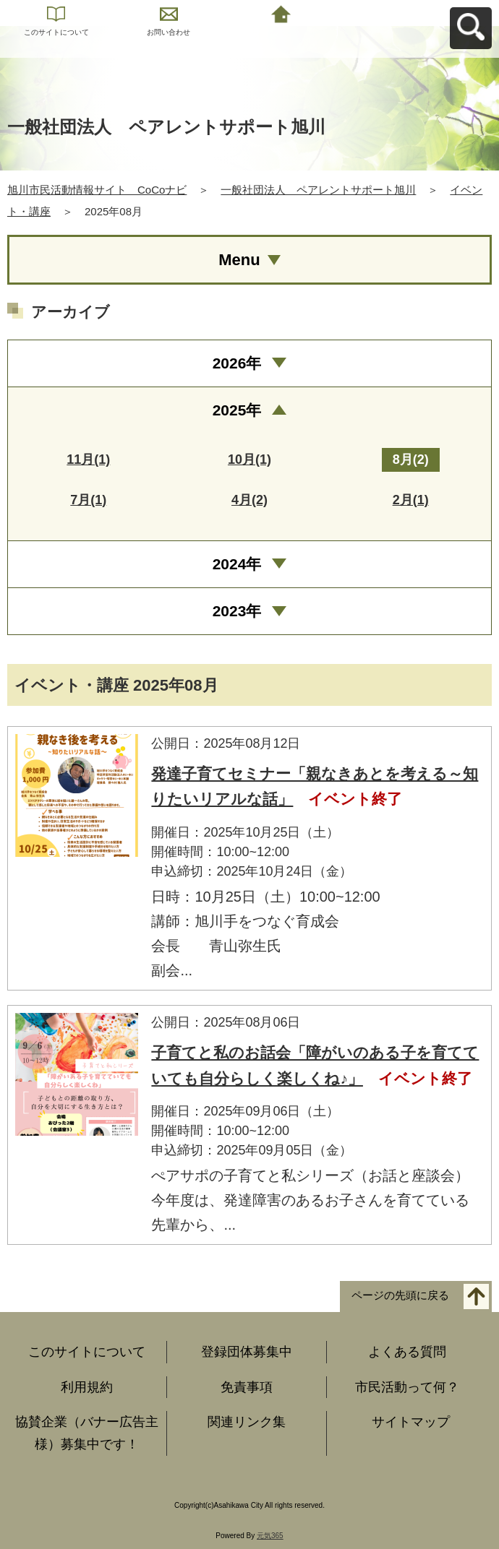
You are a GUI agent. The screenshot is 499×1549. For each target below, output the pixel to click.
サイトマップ (411, 1422)
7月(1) (88, 500)
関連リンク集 (247, 1422)
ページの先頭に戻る (400, 1296)
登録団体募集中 (246, 1352)
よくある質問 (407, 1352)
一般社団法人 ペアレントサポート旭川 (318, 190)
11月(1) (88, 459)
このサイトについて (56, 32)
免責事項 (247, 1387)
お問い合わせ (168, 32)
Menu (239, 260)
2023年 (237, 611)
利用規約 (87, 1387)
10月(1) (249, 459)
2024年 (237, 564)
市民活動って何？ (407, 1387)
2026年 (237, 363)
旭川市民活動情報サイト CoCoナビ (97, 190)
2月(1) (411, 500)
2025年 (237, 410)
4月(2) (249, 500)
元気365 (270, 1536)
